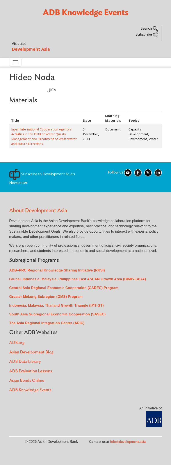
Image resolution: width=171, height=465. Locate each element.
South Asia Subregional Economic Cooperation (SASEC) (57, 314)
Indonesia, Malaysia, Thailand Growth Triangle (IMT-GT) (56, 305)
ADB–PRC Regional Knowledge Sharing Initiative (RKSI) (57, 270)
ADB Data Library (25, 362)
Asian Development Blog (31, 352)
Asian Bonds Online (26, 380)
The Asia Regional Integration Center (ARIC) (46, 323)
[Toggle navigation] (15, 62)
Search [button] (149, 28)
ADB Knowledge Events (30, 390)
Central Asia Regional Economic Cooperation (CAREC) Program (63, 288)
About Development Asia (38, 210)
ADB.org (16, 343)
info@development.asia (128, 441)
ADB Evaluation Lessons (30, 371)
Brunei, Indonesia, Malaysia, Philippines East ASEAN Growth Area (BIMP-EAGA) (77, 279)
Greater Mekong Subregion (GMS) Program (46, 297)
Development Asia (31, 49)
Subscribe (147, 34)
